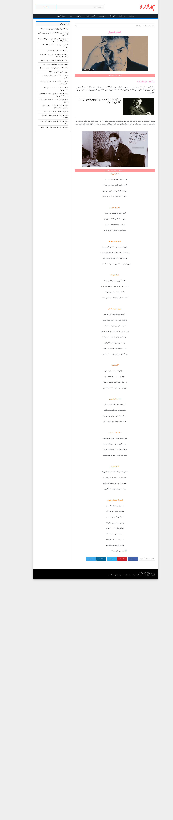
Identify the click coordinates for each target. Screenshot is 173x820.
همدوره (122, 16)
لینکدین (92, 559)
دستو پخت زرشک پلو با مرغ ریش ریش (47, 112)
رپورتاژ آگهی (52, 16)
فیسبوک (123, 559)
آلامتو (137, 573)
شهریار (139, 87)
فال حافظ (113, 16)
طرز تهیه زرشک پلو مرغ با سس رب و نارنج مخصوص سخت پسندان (46, 107)
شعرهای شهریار (106, 208)
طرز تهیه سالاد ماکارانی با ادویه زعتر (48, 51)
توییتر (82, 559)
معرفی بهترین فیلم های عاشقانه (49, 72)
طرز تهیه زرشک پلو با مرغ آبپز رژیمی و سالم (45, 127)
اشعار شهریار (106, 174)
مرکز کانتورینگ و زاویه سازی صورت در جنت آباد (45, 29)
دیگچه (132, 573)
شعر (67, 26)
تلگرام (102, 559)
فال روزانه (103, 16)
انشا (62, 16)
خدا (96, 179)
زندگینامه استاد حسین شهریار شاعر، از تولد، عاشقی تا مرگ (90, 101)
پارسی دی (143, 573)
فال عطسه (93, 16)
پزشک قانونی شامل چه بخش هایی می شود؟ (45, 60)
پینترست (113, 559)
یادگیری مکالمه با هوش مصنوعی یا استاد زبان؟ (45, 68)
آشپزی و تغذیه (81, 16)
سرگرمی (69, 16)
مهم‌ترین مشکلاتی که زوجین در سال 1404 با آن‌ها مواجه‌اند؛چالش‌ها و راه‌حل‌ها (44, 40)
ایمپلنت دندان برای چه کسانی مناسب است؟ (46, 64)
